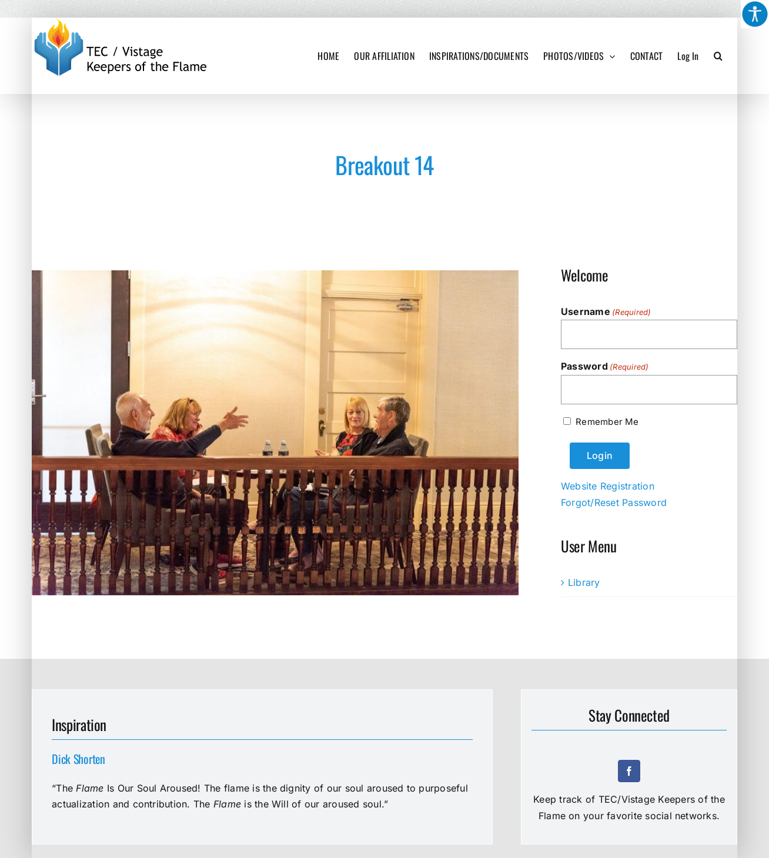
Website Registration (607, 486)
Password (605, 366)
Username (606, 312)
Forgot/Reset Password (614, 502)
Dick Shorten (78, 758)
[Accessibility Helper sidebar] (755, 14)
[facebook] (629, 771)
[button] (718, 56)
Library (584, 582)
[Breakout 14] (275, 432)
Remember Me (607, 421)
